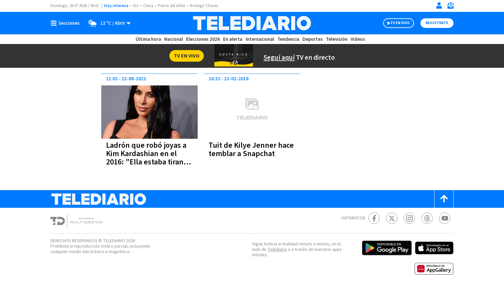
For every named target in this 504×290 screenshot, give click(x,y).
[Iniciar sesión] (439, 5)
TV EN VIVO (400, 23)
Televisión (336, 39)
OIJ (136, 6)
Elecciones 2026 (203, 39)
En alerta (232, 39)
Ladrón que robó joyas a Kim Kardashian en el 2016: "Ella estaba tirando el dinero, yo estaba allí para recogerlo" (149, 162)
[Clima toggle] (107, 23)
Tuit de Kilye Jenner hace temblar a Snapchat (251, 149)
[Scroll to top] (444, 199)
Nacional (173, 39)
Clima (148, 6)
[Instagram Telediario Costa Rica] (409, 218)
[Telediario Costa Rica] (252, 23)
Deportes (312, 39)
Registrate (437, 23)
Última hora (148, 39)
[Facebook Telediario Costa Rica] (374, 218)
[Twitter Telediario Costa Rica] (391, 218)
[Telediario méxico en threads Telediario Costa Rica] (427, 218)
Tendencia (288, 39)
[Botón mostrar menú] (66, 23)
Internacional (260, 39)
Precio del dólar (171, 6)
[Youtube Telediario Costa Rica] (444, 218)
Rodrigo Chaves (204, 6)
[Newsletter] (450, 7)
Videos (358, 39)
